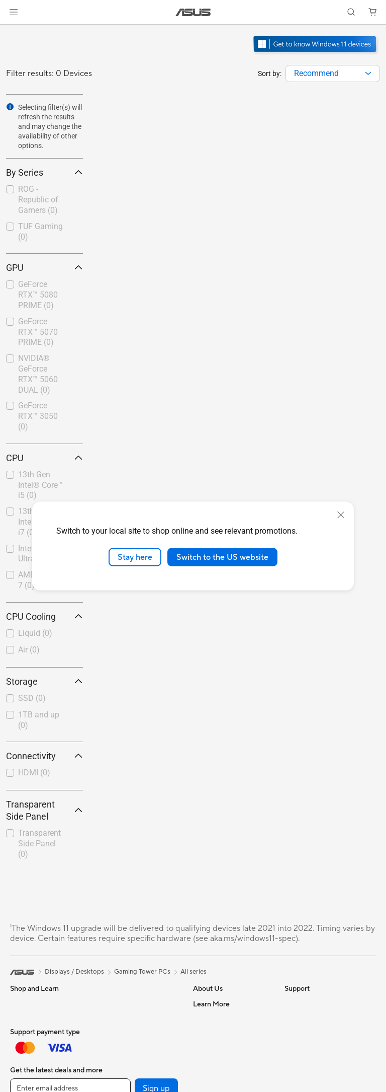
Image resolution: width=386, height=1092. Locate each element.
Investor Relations (220, 1049)
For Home (25, 1019)
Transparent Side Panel (39, 843)
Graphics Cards (123, 1019)
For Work (24, 1035)
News (201, 1034)
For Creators (29, 1050)
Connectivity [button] (44, 756)
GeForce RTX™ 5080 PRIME (38, 294)
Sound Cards (119, 1079)
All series (193, 972)
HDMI (34, 772)
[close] (341, 515)
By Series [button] (44, 172)
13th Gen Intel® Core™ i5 (40, 485)
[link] (193, 12)
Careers (205, 1019)
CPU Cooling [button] (44, 616)
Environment (303, 1019)
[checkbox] (40, 200)
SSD (32, 698)
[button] (13, 12)
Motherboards (121, 1004)
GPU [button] (44, 267)
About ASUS (212, 1004)
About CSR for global (225, 1064)
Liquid (35, 633)
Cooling (111, 1049)
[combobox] (332, 73)
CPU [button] (44, 458)
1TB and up (38, 720)
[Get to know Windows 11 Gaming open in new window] (316, 53)
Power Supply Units (129, 1064)
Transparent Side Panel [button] (44, 810)
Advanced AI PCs (310, 1065)
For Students (29, 1065)
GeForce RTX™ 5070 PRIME (38, 332)
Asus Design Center (313, 1080)
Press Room (211, 1079)
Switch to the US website (222, 557)
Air (29, 649)
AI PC (293, 1050)
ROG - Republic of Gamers (38, 199)
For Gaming (27, 1080)
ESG (291, 1004)
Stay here (135, 557)
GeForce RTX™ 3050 (38, 416)
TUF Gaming (40, 232)
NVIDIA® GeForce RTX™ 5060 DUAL (38, 373)
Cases (109, 1034)
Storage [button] (44, 681)
